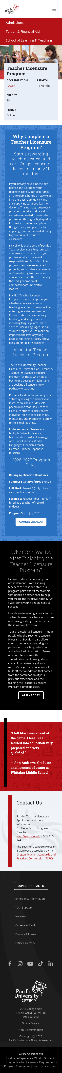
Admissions (15, 22)
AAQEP (11, 85)
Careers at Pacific (26, 925)
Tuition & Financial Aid (23, 31)
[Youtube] (31, 964)
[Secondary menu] (54, 9)
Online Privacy (31, 1023)
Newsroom (22, 916)
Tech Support (23, 907)
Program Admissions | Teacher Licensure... (31, 1066)
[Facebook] (11, 964)
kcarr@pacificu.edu (28, 836)
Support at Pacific (31, 886)
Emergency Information (30, 898)
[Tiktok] (41, 964)
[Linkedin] (51, 964)
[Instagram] (21, 964)
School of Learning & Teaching (29, 40)
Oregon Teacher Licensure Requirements (31, 1062)
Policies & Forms (25, 934)
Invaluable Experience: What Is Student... (31, 1058)
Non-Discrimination (31, 1030)
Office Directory (25, 943)
